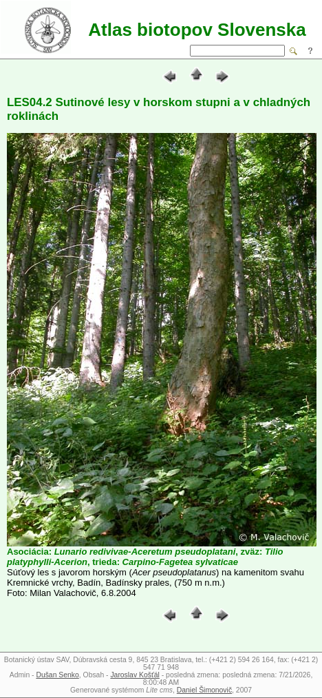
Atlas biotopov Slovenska (196, 29)
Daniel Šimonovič (204, 690)
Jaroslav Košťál (134, 675)
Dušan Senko (57, 675)
